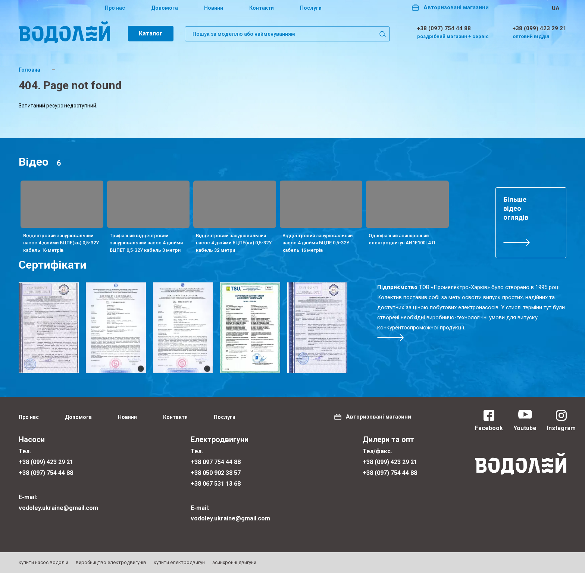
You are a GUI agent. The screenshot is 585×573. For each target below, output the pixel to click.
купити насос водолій (43, 562)
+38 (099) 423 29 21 (539, 28)
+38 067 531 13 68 (216, 483)
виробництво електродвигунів (111, 562)
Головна (29, 69)
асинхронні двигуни (234, 562)
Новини (213, 8)
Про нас (115, 8)
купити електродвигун (179, 562)
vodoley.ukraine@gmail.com (58, 507)
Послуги (311, 8)
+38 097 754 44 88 (216, 462)
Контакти (261, 8)
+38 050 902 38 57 (216, 472)
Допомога (164, 8)
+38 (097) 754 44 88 (444, 28)
